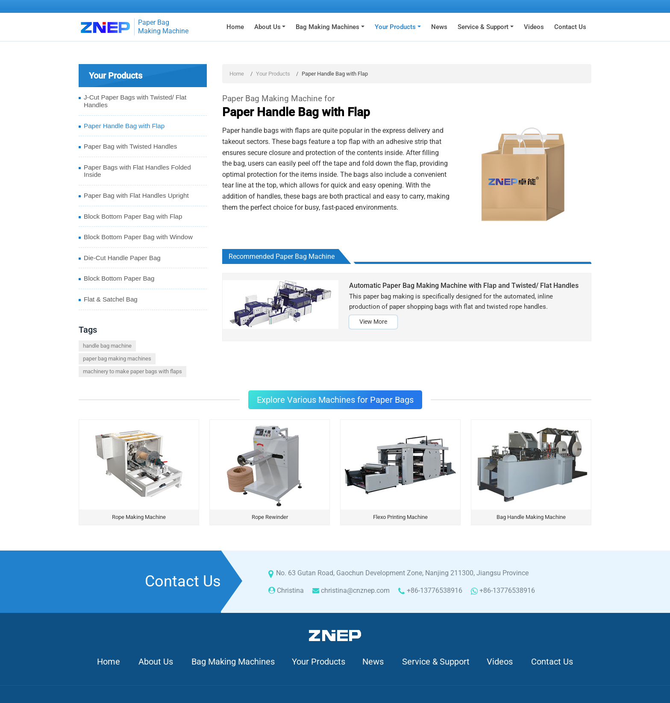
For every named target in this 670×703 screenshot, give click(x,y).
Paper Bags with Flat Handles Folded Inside (137, 171)
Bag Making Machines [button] (327, 27)
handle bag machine (107, 346)
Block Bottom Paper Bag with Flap (133, 216)
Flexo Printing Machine (400, 517)
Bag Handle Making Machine (531, 517)
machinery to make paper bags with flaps (132, 371)
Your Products (273, 73)
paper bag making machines (117, 358)
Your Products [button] (395, 27)
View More (373, 321)
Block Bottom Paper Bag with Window (138, 236)
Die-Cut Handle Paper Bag (122, 257)
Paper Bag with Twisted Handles (130, 146)
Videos (534, 27)
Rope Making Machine (139, 517)
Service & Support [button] (483, 27)
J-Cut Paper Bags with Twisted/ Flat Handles (135, 101)
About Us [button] (267, 27)
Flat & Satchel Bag (111, 299)
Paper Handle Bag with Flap (124, 125)
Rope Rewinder (270, 517)
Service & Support (436, 661)
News (439, 27)
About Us (155, 661)
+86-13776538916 (434, 590)
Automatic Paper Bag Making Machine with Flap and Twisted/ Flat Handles (464, 285)
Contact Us (570, 27)
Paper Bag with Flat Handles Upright (136, 195)
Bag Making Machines (233, 661)
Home (235, 27)
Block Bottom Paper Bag (119, 278)
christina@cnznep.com (355, 590)
